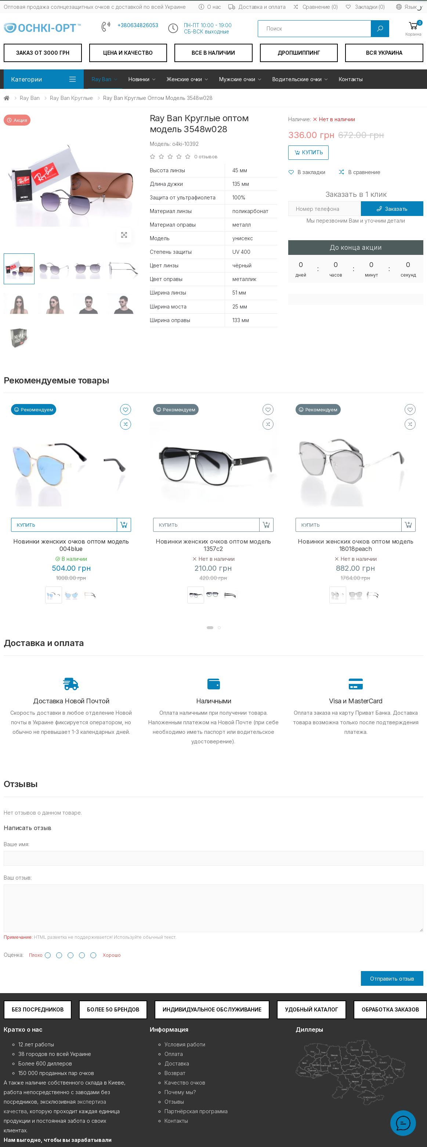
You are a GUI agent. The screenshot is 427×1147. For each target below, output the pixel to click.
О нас (210, 7)
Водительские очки (297, 79)
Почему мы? (180, 1092)
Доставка (176, 1063)
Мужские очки (237, 79)
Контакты (351, 79)
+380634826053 (137, 25)
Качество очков (184, 1082)
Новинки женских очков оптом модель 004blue (71, 545)
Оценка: (13, 955)
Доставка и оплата (257, 7)
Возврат (174, 1073)
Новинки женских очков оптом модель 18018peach (355, 545)
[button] (413, 28)
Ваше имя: (16, 844)
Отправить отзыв (392, 978)
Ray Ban (101, 79)
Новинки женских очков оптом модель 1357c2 (213, 545)
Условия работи (184, 1044)
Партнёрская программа (196, 1111)
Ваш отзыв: (18, 877)
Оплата (173, 1054)
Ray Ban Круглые (71, 98)
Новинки (139, 79)
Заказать (392, 209)
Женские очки (184, 79)
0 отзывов (206, 156)
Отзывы (174, 1102)
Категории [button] (26, 79)
